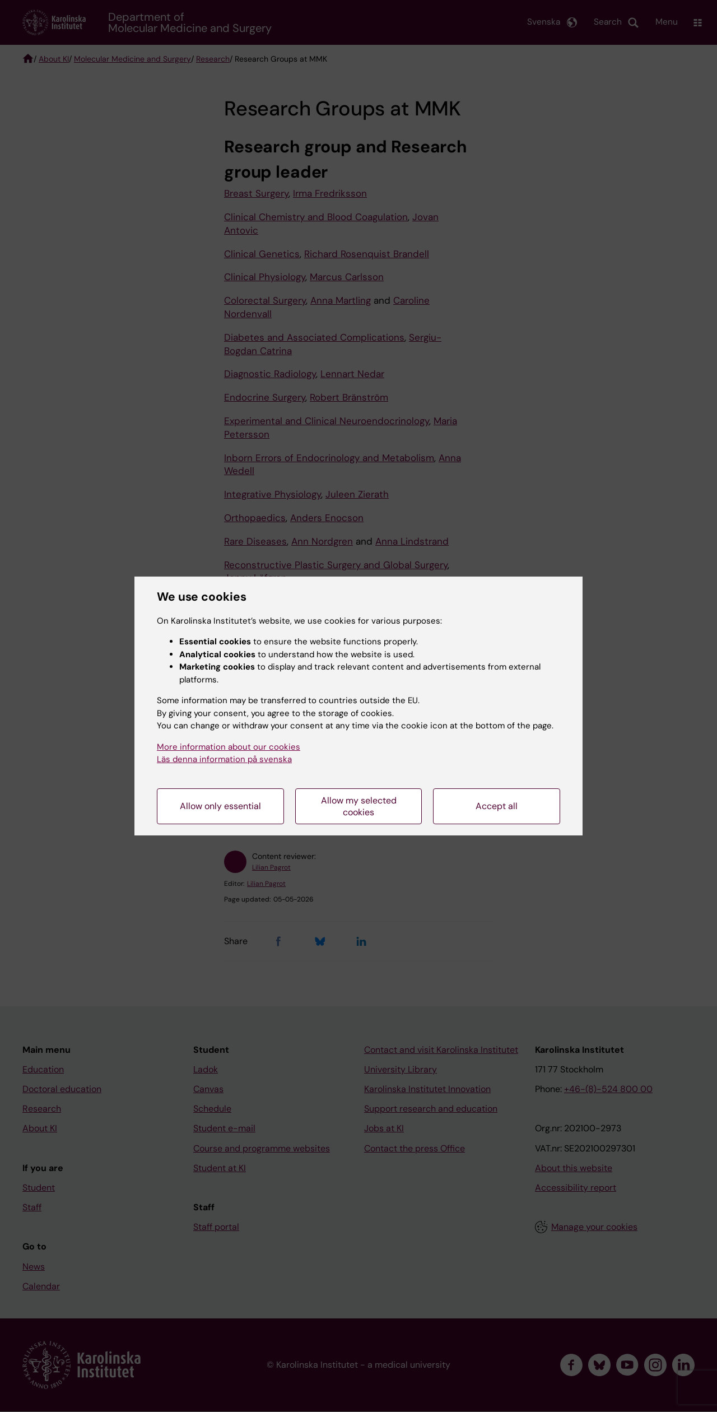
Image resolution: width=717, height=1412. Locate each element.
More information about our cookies (228, 747)
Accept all (497, 806)
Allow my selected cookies (359, 806)
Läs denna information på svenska (224, 759)
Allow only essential (220, 806)
